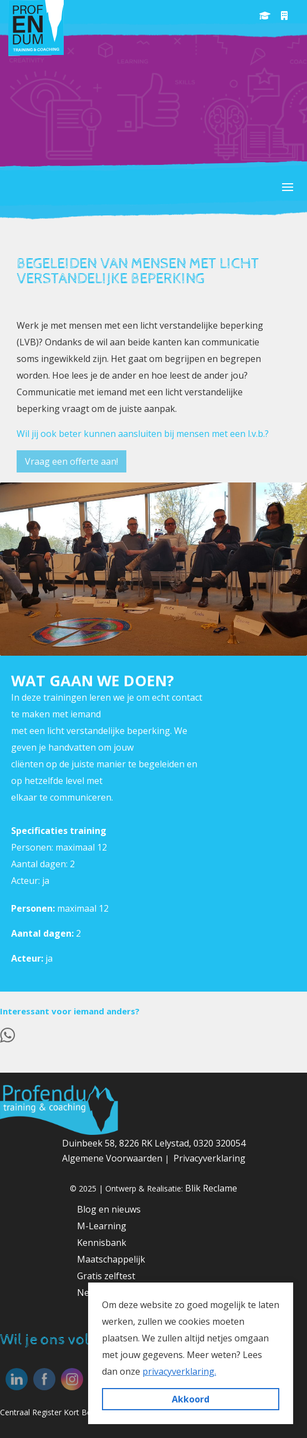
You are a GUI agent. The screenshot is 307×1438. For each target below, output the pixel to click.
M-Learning (101, 1226)
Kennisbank (101, 1242)
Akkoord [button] (190, 1399)
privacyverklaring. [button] (179, 1371)
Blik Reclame (211, 1188)
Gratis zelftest (106, 1276)
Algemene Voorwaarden (113, 1158)
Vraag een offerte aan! (71, 461)
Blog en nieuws (109, 1209)
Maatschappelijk (111, 1259)
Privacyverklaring (209, 1158)
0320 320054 (219, 1143)
